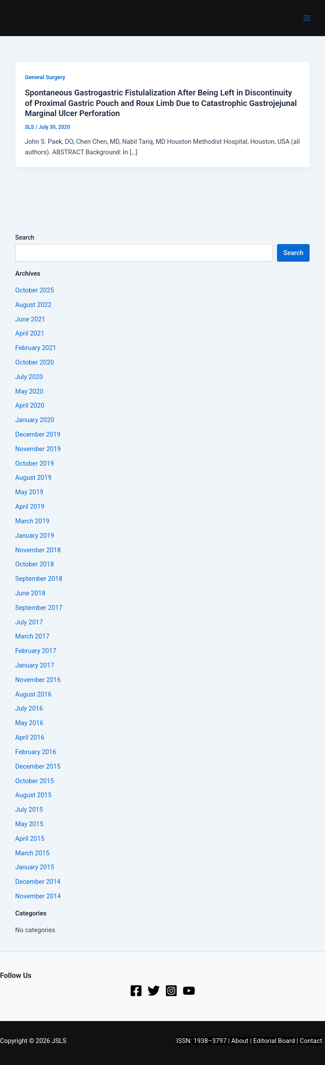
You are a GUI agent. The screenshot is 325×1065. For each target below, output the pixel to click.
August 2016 (33, 694)
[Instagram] (171, 991)
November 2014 (38, 896)
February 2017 (35, 651)
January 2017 (34, 665)
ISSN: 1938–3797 (202, 1041)
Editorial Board (274, 1041)
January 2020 (34, 420)
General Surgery (45, 77)
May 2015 (29, 824)
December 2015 (38, 766)
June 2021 (30, 319)
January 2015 (34, 867)
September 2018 (39, 579)
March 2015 (32, 853)
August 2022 (33, 305)
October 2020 (34, 362)
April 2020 (29, 405)
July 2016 (29, 708)
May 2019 (29, 492)
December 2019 (38, 434)
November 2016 (38, 680)
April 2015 (29, 839)
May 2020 (29, 391)
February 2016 (35, 752)
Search (24, 237)
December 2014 (38, 882)
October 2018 (34, 564)
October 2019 (34, 463)
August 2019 (33, 477)
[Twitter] (154, 991)
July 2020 (29, 377)
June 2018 (30, 593)
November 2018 (38, 550)
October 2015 (34, 781)
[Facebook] (136, 991)
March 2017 (32, 636)
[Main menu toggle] (307, 18)
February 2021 (35, 348)
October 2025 (34, 290)
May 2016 (29, 723)
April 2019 (29, 507)
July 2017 (29, 622)
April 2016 (29, 737)
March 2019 (32, 521)
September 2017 (39, 608)
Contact (311, 1041)
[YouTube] (189, 991)
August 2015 (33, 795)
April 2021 (29, 333)
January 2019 (34, 536)
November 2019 (38, 449)
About (239, 1041)
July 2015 (29, 809)
